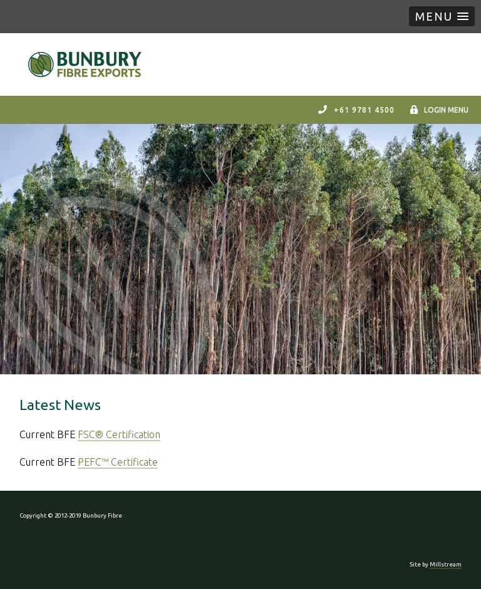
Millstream (446, 564)
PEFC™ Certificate (118, 462)
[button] (442, 16)
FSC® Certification (119, 434)
